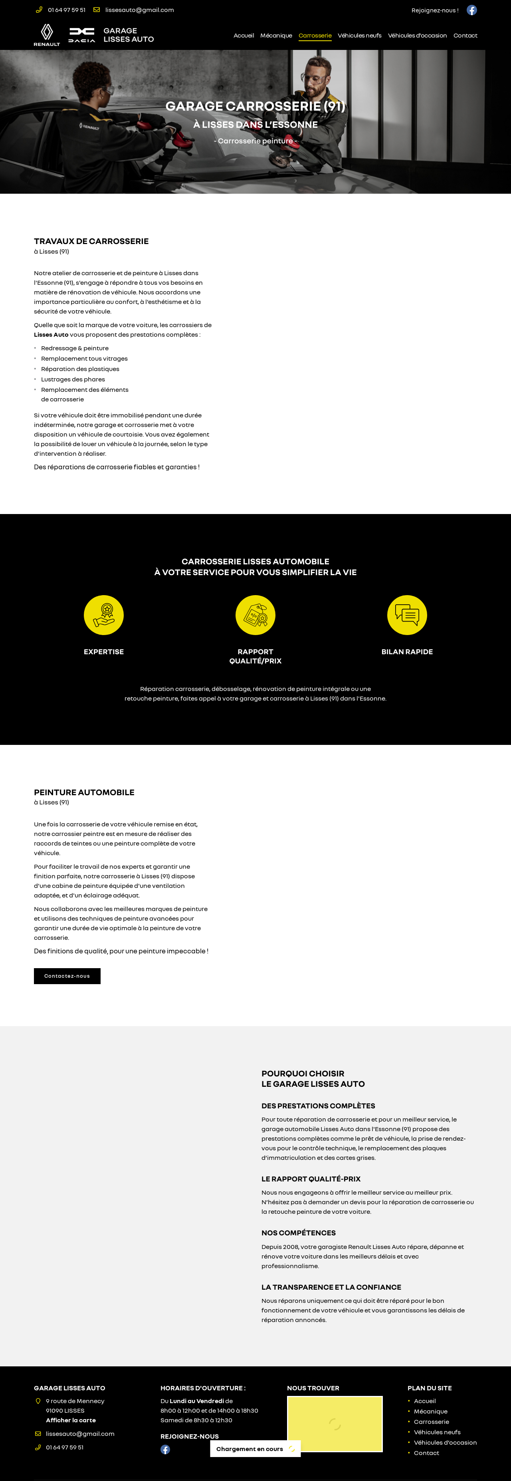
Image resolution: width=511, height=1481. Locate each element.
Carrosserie (315, 35)
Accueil (244, 35)
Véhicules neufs (360, 35)
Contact (465, 35)
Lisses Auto (51, 334)
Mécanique (276, 35)
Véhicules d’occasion (417, 35)
